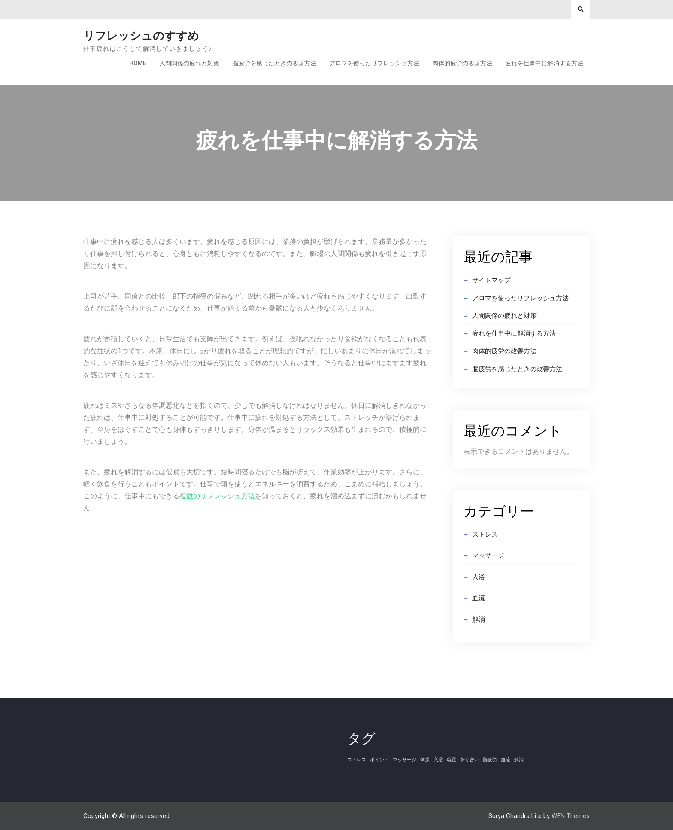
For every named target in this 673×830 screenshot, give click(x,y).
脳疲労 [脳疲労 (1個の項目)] (490, 760)
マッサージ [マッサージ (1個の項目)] (404, 760)
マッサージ (488, 555)
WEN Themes (571, 816)
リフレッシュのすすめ (141, 35)
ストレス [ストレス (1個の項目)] (356, 760)
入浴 (478, 577)
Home (137, 63)
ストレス (485, 534)
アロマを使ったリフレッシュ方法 (374, 63)
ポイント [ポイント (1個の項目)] (379, 760)
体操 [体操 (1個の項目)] (425, 760)
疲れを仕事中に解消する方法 (544, 63)
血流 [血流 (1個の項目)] (505, 760)
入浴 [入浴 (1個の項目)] (438, 760)
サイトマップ (491, 280)
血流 (478, 598)
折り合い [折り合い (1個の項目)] (469, 760)
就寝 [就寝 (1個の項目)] (451, 760)
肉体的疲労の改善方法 (462, 63)
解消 (478, 619)
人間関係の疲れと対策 (189, 63)
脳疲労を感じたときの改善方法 (274, 63)
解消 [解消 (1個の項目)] (519, 760)
